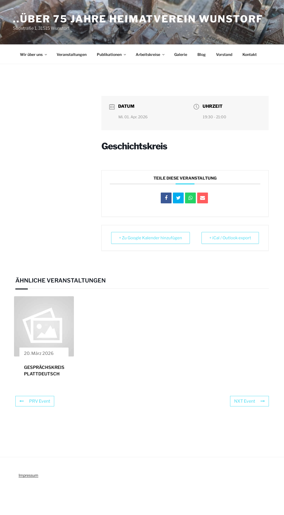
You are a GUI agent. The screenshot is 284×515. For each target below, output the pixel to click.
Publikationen (112, 54)
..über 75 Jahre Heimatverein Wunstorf (138, 19)
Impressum (28, 475)
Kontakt (249, 54)
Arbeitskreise (150, 54)
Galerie (180, 54)
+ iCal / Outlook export (230, 237)
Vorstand (224, 54)
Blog (201, 54)
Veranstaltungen (72, 54)
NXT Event (249, 401)
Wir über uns (34, 54)
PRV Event (34, 401)
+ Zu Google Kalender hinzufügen (150, 237)
